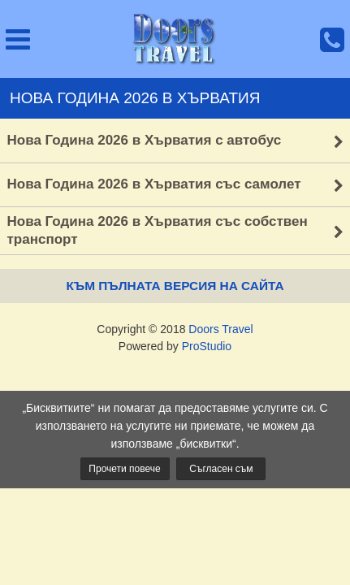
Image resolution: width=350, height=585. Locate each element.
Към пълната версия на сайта (174, 285)
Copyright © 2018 (175, 329)
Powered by (175, 346)
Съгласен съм (221, 468)
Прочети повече (124, 468)
